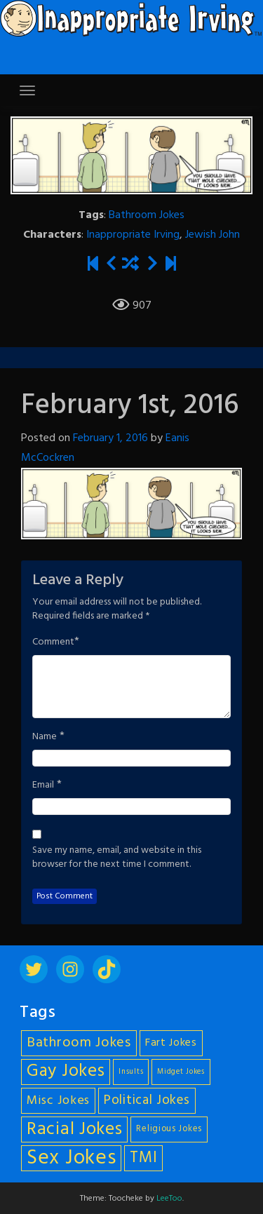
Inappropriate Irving (133, 235)
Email (43, 785)
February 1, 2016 (110, 438)
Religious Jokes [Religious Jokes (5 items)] (169, 1129)
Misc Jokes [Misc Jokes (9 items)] (58, 1101)
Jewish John (212, 235)
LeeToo (169, 1199)
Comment (53, 642)
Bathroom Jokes (146, 215)
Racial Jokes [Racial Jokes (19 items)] (74, 1129)
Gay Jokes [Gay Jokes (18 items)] (65, 1072)
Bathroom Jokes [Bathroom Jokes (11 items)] (79, 1043)
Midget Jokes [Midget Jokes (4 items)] (180, 1072)
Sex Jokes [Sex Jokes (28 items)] (71, 1158)
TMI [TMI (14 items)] (143, 1158)
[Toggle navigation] (27, 90)
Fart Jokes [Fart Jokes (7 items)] (171, 1043)
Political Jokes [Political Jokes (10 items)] (147, 1100)
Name (44, 737)
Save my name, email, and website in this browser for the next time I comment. (116, 858)
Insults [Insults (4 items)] (131, 1072)
